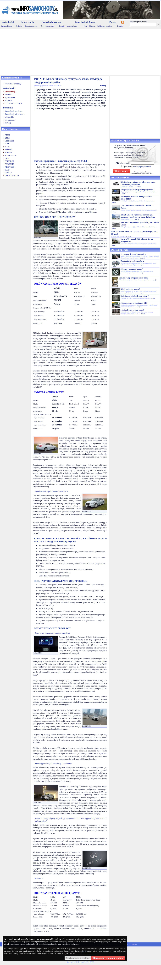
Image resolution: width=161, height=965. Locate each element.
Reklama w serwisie (104, 26)
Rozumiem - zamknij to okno (108, 958)
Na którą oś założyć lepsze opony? (135, 296)
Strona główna (6, 26)
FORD (7, 146)
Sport (85, 26)
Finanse (92, 26)
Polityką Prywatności (142, 166)
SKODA (8, 172)
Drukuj (103, 86)
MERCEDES (10, 155)
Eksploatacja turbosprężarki (132, 261)
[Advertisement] (80, 51)
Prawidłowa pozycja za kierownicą (133, 278)
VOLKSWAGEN (12, 175)
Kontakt (120, 26)
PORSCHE (9, 164)
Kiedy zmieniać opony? (130, 289)
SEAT (7, 170)
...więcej (138, 186)
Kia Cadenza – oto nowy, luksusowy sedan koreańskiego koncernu (138, 183)
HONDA (8, 149)
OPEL (7, 158)
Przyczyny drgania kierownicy (133, 254)
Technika (19, 26)
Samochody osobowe (52, 22)
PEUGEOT (9, 161)
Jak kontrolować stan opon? (132, 310)
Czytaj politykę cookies (77, 958)
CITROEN (9, 141)
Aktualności (8, 22)
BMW (7, 138)
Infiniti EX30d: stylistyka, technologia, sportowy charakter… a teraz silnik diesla (138, 216)
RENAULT (9, 167)
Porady (113, 22)
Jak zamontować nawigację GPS (134, 303)
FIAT (7, 143)
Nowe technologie (47, 26)
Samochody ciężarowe (85, 22)
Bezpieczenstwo (31, 26)
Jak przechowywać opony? (132, 269)
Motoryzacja (27, 22)
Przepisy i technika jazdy (68, 26)
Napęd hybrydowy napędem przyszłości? (137, 190)
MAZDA (8, 152)
